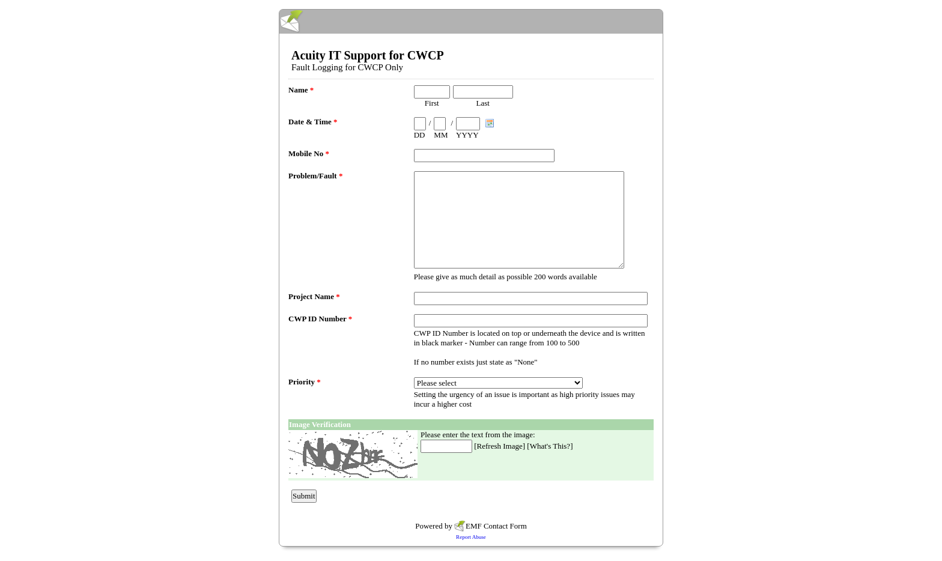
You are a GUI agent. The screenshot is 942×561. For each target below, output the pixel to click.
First (432, 103)
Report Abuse (471, 537)
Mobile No (308, 153)
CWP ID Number (320, 318)
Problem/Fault (315, 175)
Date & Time (312, 121)
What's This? (550, 445)
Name (301, 89)
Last (483, 103)
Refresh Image (500, 445)
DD (419, 134)
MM (441, 134)
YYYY (467, 134)
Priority (304, 381)
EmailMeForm (471, 22)
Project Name (314, 296)
